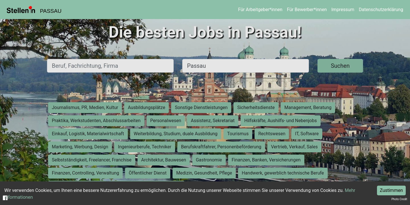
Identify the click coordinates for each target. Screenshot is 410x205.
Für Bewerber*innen (307, 9)
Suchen (340, 65)
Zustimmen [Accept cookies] (391, 190)
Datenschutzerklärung (381, 9)
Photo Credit (399, 199)
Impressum (342, 9)
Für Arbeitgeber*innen (260, 9)
